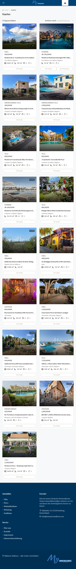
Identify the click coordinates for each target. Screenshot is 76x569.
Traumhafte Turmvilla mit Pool (53, 159)
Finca (6, 503)
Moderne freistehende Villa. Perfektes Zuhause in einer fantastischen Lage (32, 159)
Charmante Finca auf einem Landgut (55, 313)
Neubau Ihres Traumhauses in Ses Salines (19, 58)
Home (7, 10)
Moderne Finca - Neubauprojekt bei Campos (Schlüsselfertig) (26, 466)
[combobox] (65, 21)
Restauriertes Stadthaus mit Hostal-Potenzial (21, 313)
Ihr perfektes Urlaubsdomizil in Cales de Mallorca (22, 415)
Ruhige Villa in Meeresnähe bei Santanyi (56, 211)
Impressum (8, 535)
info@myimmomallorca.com (53, 516)
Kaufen (32, 26)
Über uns (7, 528)
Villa (6, 499)
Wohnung (8, 510)
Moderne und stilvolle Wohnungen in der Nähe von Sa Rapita (26, 211)
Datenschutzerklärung (13, 538)
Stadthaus (8, 513)
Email (19, 69)
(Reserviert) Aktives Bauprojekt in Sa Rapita (20, 108)
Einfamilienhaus (10, 506)
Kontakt (7, 531)
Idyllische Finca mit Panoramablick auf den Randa (22, 364)
